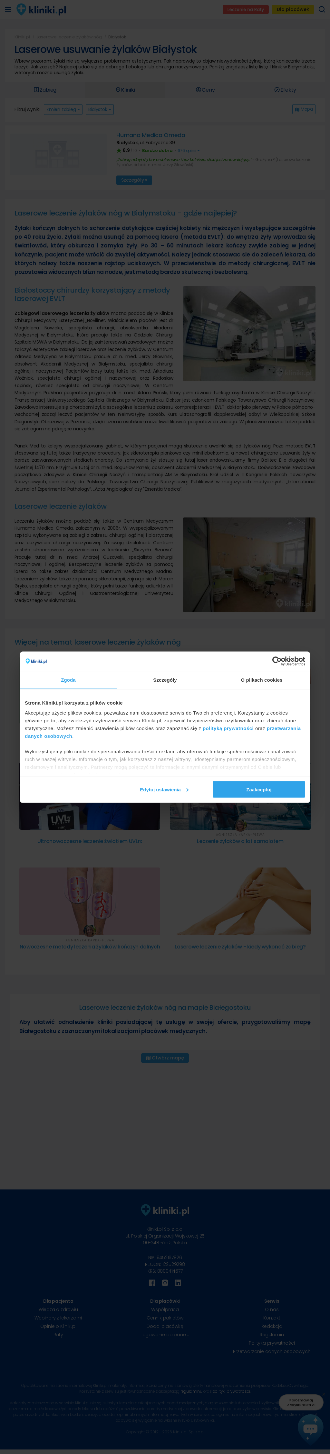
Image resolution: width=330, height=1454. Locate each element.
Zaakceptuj (258, 789)
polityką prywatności (228, 728)
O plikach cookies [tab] (261, 679)
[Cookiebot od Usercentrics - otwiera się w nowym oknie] (277, 661)
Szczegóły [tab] (165, 679)
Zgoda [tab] (68, 679)
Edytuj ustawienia (164, 789)
